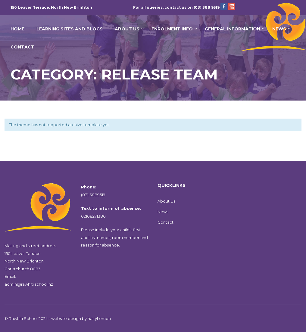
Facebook (223, 6)
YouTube (231, 6)
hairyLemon (99, 318)
